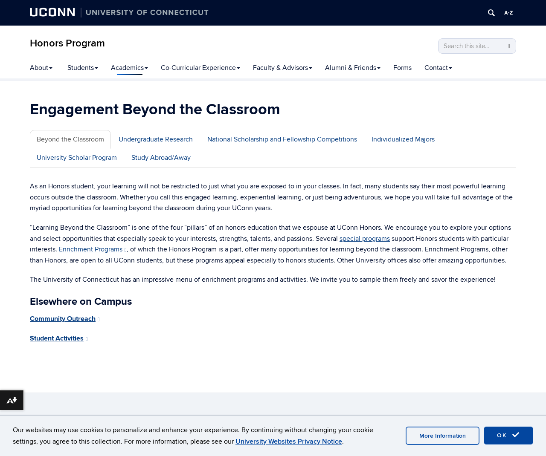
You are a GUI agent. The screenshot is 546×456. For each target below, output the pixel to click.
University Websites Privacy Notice (288, 441)
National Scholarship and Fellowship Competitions (282, 139)
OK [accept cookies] (508, 435)
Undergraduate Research (156, 139)
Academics (129, 67)
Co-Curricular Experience (200, 67)
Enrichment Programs (93, 249)
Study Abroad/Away (161, 157)
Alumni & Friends (352, 67)
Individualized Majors (403, 139)
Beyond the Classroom (70, 139)
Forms (402, 67)
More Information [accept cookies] (442, 435)
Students (82, 67)
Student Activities (59, 338)
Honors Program (67, 43)
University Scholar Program (77, 157)
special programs (365, 238)
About (41, 67)
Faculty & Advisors (282, 67)
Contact (438, 67)
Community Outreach (65, 319)
